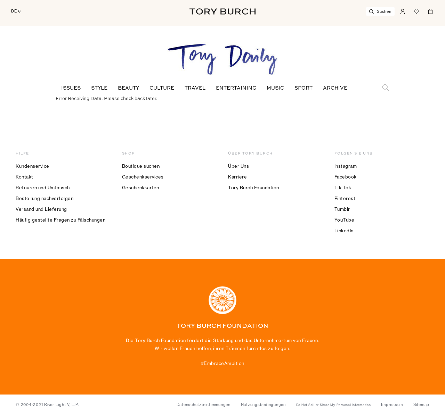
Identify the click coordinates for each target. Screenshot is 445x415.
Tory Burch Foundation (253, 187)
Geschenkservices (143, 177)
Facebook (345, 177)
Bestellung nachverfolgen (44, 198)
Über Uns (238, 166)
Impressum (392, 404)
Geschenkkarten (140, 187)
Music (275, 88)
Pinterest (345, 198)
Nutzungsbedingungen (263, 404)
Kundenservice (32, 166)
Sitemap (421, 404)
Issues (71, 88)
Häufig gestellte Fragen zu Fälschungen (60, 220)
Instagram (345, 166)
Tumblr (342, 209)
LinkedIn (344, 230)
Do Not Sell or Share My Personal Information (333, 405)
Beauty (128, 88)
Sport (303, 88)
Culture (161, 88)
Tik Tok (342, 187)
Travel (195, 88)
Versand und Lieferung (41, 209)
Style (99, 88)
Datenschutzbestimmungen (203, 404)
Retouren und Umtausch (43, 187)
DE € (16, 11)
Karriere (237, 177)
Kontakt (24, 177)
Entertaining (236, 88)
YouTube (344, 220)
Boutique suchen (141, 166)
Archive (335, 88)
